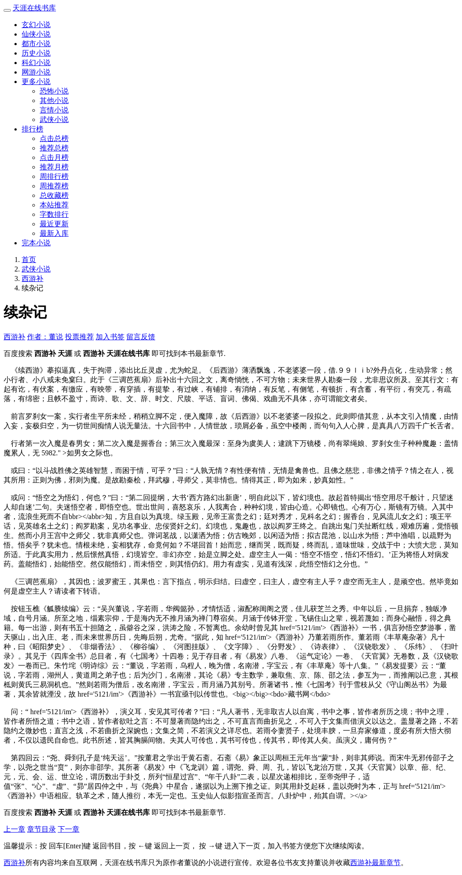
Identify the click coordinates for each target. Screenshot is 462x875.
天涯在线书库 (34, 8)
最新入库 (54, 233)
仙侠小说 (36, 34)
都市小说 (36, 43)
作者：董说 (45, 337)
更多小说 (36, 81)
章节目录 (41, 829)
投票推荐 (79, 337)
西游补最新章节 (375, 862)
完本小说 (36, 243)
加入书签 (110, 337)
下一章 (68, 829)
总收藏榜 (54, 195)
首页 (29, 259)
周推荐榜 (54, 186)
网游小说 (36, 72)
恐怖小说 (54, 91)
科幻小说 (36, 62)
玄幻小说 (36, 24)
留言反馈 (140, 337)
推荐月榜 (54, 167)
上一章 (14, 829)
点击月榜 (54, 157)
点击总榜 (54, 138)
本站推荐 (54, 205)
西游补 (32, 278)
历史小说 (36, 53)
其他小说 (54, 100)
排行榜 (32, 129)
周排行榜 (54, 176)
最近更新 (54, 224)
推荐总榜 (54, 148)
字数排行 (54, 214)
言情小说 (54, 110)
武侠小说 (54, 119)
